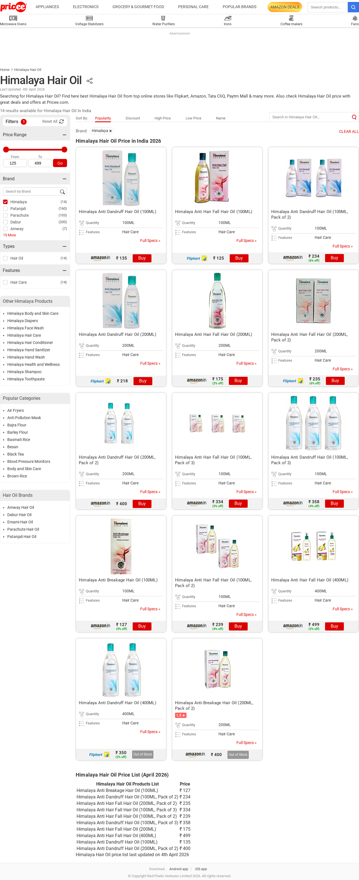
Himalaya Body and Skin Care (32, 313)
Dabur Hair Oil (19, 514)
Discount (133, 118)
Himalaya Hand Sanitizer (28, 350)
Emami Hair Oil (20, 522)
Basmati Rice (18, 439)
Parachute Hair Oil (23, 529)
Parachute (19, 215)
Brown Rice (17, 476)
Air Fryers (15, 410)
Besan (12, 447)
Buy (142, 258)
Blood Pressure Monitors (28, 461)
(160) (63, 208)
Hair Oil (16, 258)
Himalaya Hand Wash (26, 357)
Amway (17, 229)
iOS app (201, 869)
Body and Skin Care (24, 468)
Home (5, 70)
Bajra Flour (16, 425)
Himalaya (18, 202)
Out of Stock (143, 754)
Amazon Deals (284, 7)
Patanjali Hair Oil (21, 536)
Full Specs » (150, 240)
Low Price (193, 118)
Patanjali (18, 208)
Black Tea (15, 454)
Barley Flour (17, 432)
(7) (65, 229)
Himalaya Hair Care (24, 335)
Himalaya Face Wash (25, 328)
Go (60, 163)
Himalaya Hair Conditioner (30, 342)
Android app (178, 869)
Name (220, 118)
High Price (163, 118)
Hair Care (18, 282)
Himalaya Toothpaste (26, 379)
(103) (63, 215)
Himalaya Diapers (22, 320)
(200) (63, 222)
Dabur (15, 222)
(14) (64, 202)
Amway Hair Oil (20, 507)
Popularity (103, 118)
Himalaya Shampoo (24, 371)
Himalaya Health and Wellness (33, 364)
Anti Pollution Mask (24, 417)
